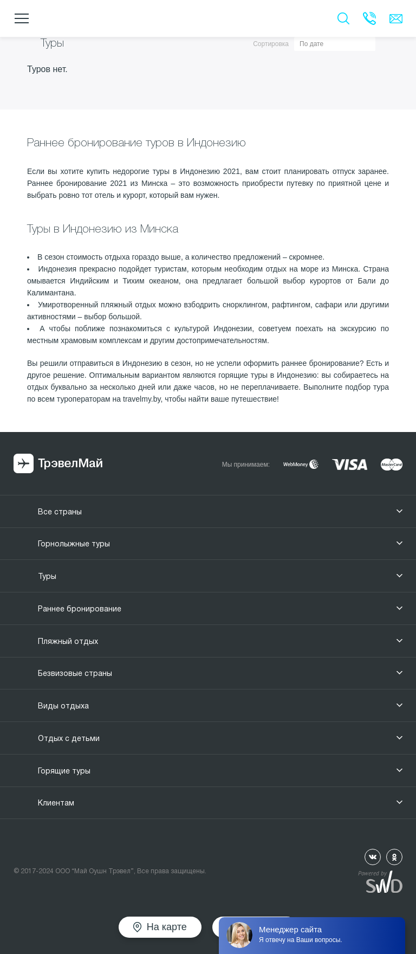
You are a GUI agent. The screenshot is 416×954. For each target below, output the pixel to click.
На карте (167, 926)
